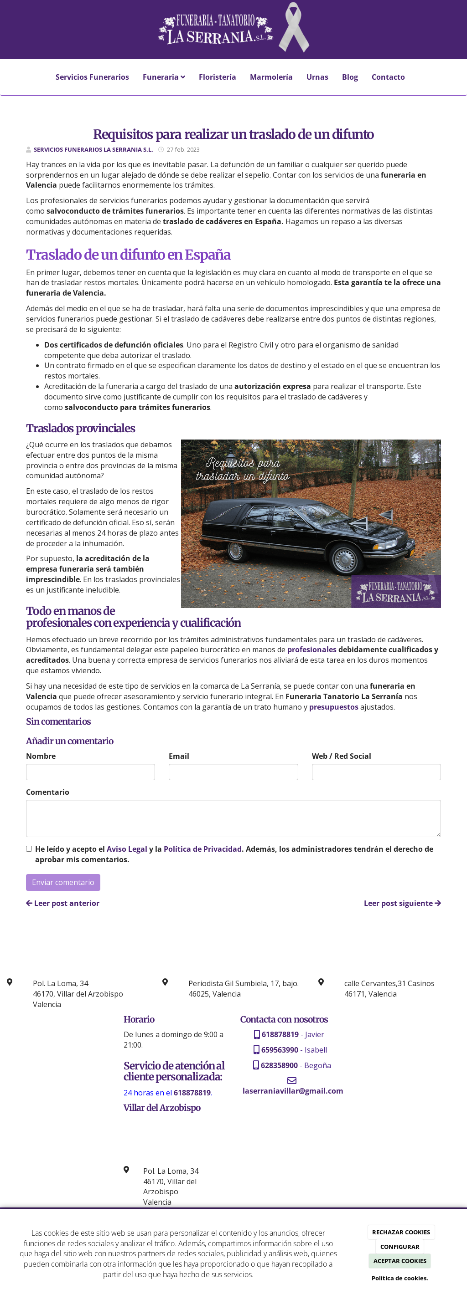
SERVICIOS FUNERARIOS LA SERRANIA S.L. (93, 149)
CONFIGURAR (400, 1247)
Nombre (41, 756)
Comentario (47, 792)
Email (179, 756)
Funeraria (164, 77)
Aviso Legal (127, 849)
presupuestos (333, 707)
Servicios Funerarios (92, 77)
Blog (350, 77)
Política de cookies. (400, 1278)
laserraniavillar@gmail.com (293, 1091)
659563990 (279, 1050)
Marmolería (271, 77)
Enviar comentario (63, 882)
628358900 (279, 1065)
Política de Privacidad (203, 849)
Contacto (388, 77)
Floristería (217, 77)
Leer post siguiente (402, 903)
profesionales (312, 649)
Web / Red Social (341, 756)
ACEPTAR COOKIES (400, 1261)
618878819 (280, 1034)
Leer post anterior (62, 903)
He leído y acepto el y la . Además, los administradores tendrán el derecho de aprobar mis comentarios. (234, 854)
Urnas (317, 77)
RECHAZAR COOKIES (401, 1232)
